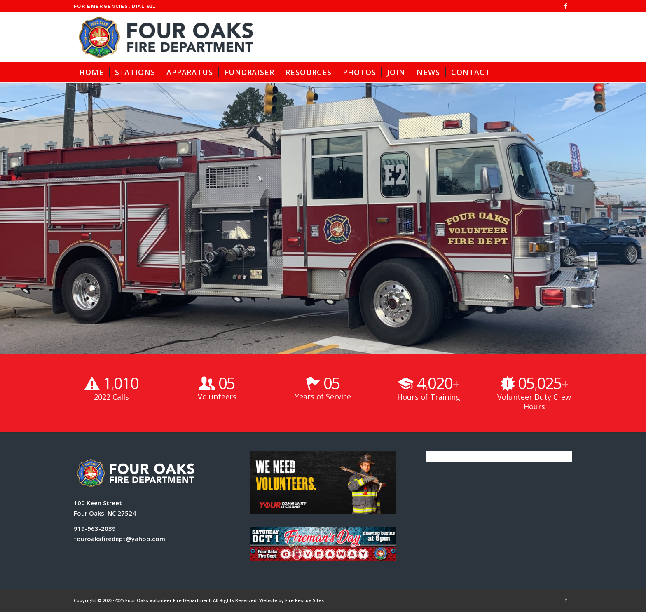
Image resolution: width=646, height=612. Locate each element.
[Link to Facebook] (566, 6)
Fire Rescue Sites (304, 600)
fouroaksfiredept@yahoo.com (119, 539)
